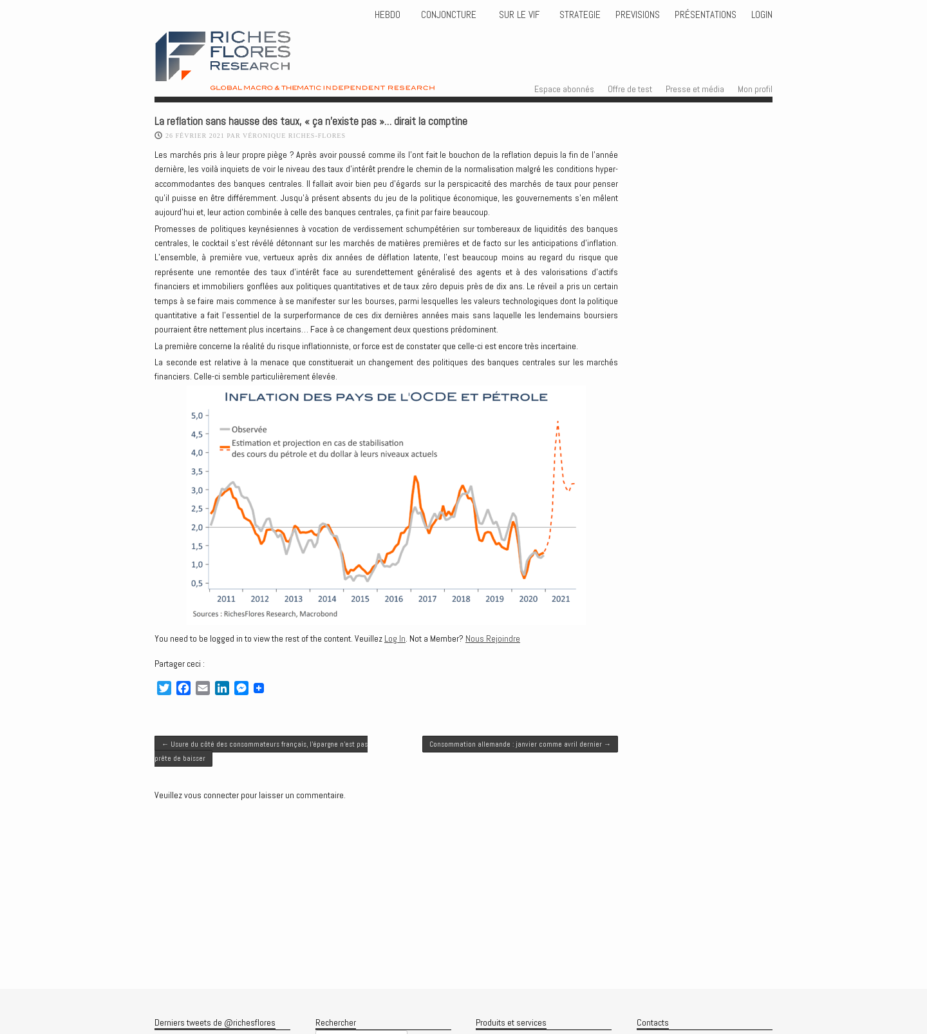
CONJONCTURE (450, 14)
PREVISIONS (637, 14)
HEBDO (388, 14)
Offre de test (630, 89)
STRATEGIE (579, 14)
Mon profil (755, 89)
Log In (395, 638)
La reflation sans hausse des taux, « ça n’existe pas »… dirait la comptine (310, 121)
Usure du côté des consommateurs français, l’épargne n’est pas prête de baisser (261, 751)
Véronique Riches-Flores (294, 135)
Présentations (705, 14)
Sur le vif (518, 14)
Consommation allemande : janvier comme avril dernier (520, 744)
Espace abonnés (564, 89)
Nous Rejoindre (492, 638)
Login (761, 14)
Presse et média (695, 89)
